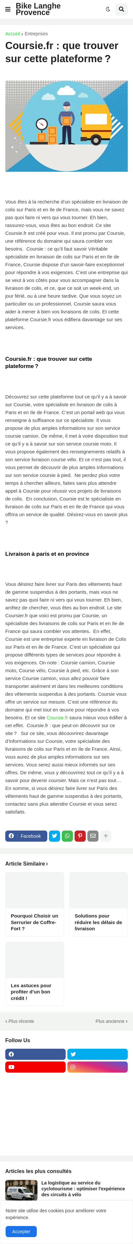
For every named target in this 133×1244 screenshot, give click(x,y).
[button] (8, 9)
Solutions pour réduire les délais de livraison (98, 922)
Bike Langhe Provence (38, 9)
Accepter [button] (21, 1231)
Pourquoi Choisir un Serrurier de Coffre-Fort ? (34, 922)
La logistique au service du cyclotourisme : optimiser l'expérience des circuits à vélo (83, 1188)
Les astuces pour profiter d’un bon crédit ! (31, 992)
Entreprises (36, 33)
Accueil (12, 33)
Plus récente (21, 1021)
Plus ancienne (110, 1021)
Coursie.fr (57, 717)
